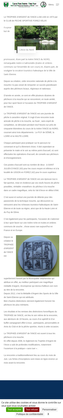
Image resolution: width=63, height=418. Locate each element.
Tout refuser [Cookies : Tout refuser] (32, 409)
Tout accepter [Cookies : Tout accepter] (14, 409)
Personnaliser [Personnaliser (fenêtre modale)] (49, 409)
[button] (53, 4)
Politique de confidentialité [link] (29, 414)
